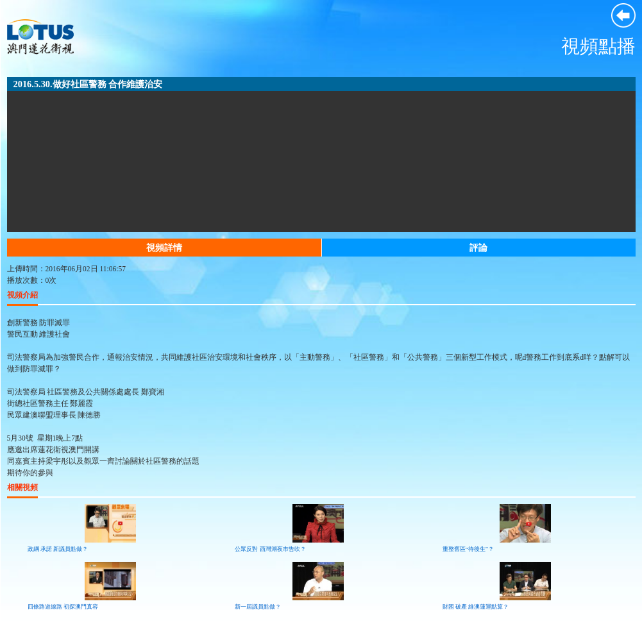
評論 (478, 247)
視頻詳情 (164, 247)
